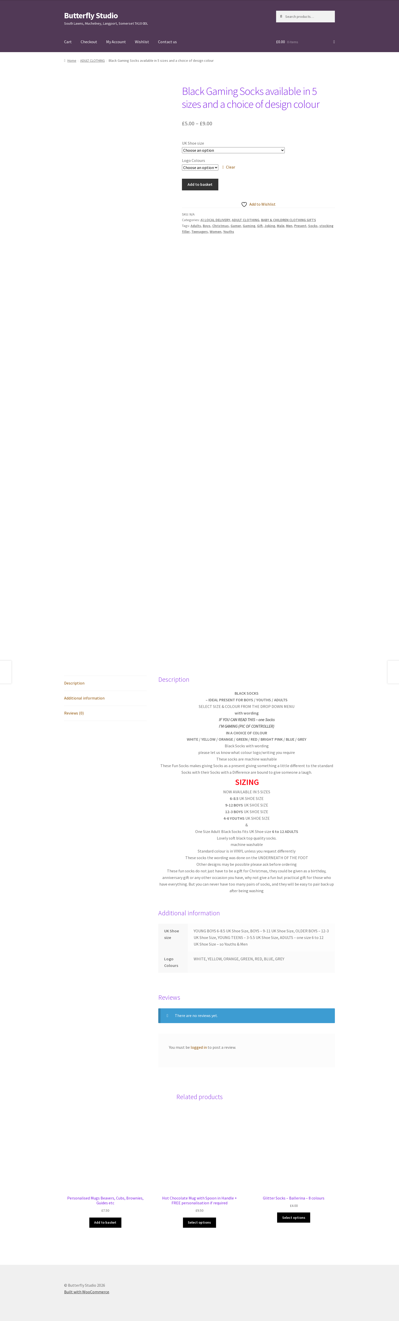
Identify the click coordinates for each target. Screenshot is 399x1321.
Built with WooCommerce (86, 1291)
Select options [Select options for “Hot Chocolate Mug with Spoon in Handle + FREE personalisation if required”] (199, 1222)
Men (289, 225)
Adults (196, 225)
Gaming (249, 225)
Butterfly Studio (91, 15)
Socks (313, 225)
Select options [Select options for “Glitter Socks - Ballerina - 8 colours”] (293, 1217)
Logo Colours (193, 160)
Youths (228, 231)
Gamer (236, 225)
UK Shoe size (193, 143)
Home (71, 60)
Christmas (220, 225)
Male (280, 225)
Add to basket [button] (105, 1222)
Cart (68, 41)
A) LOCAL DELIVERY (215, 220)
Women (215, 231)
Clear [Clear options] (230, 167)
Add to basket (200, 184)
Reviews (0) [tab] (74, 713)
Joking (269, 225)
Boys (206, 225)
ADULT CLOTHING (92, 60)
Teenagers (199, 231)
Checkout (89, 41)
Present (300, 225)
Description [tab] (74, 683)
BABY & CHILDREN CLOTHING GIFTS (288, 220)
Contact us (167, 41)
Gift (260, 225)
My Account (116, 41)
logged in (199, 1047)
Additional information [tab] (84, 698)
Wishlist (142, 41)
